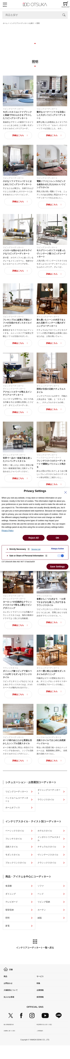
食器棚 (8, 886)
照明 (7, 918)
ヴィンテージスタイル (48, 854)
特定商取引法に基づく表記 (44, 1035)
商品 (6, 979)
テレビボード (11, 902)
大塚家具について (13, 997)
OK (57, 538)
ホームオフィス (12, 807)
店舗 (9, 970)
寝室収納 (9, 910)
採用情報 (41, 1006)
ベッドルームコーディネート (16, 799)
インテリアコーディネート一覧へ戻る (35, 944)
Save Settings (57, 566)
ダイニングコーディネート (49, 791)
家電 (7, 926)
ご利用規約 (40, 1043)
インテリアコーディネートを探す (22, 23)
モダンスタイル (12, 854)
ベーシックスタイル (14, 830)
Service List (35, 549)
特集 (39, 988)
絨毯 (40, 918)
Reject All (33, 538)
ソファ (41, 886)
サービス (41, 979)
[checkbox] (60, 555)
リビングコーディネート (16, 791)
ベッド (41, 894)
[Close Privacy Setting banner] (65, 492)
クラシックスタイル (47, 862)
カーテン (42, 910)
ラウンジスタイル (46, 799)
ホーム (5, 23)
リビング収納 (44, 902)
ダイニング (10, 894)
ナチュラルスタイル (47, 846)
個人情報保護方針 (9, 1035)
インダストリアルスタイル (49, 838)
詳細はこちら (18, 135)
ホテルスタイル (45, 830)
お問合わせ (9, 988)
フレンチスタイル (13, 838)
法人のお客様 (11, 1006)
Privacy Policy (8, 531)
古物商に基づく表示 (10, 1043)
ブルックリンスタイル (15, 862)
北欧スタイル (11, 846)
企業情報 (41, 997)
